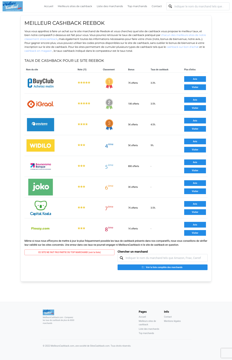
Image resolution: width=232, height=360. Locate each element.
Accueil (48, 6)
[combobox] (197, 6)
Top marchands (137, 6)
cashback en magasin (38, 50)
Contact (157, 6)
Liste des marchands (110, 6)
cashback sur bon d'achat (182, 46)
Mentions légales (172, 321)
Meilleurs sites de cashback (75, 6)
